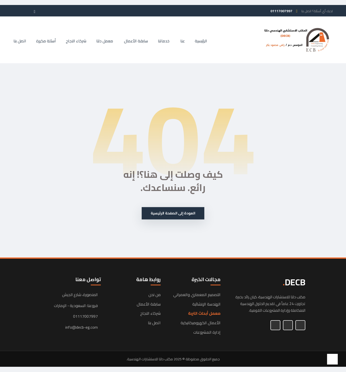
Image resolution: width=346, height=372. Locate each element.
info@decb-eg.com (81, 327)
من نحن (154, 295)
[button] (43, 9)
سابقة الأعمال (149, 304)
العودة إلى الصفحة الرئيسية (173, 213)
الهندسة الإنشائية (206, 304)
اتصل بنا (154, 323)
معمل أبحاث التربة (204, 314)
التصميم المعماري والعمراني (197, 295)
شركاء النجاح (150, 314)
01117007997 (85, 317)
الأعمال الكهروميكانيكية (201, 323)
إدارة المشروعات (207, 332)
